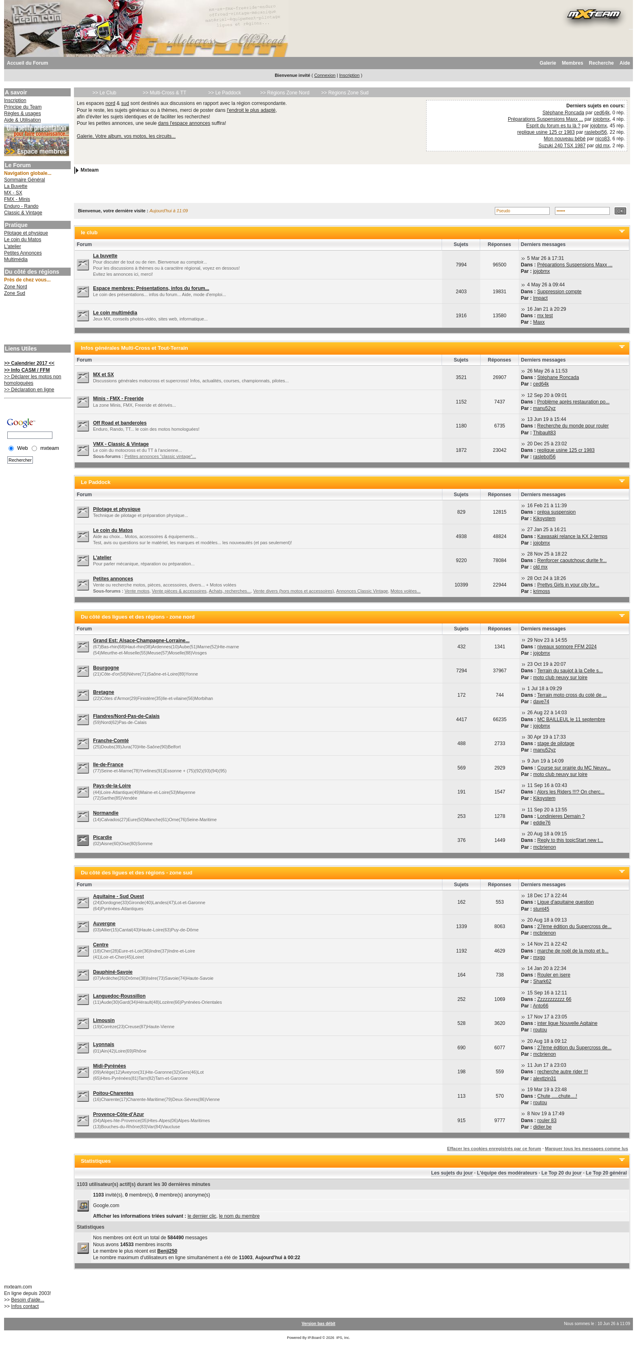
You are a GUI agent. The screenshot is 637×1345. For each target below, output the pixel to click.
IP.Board (314, 1338)
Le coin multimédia (115, 313)
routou (540, 1030)
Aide (625, 63)
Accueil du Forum (27, 63)
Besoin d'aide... (27, 1300)
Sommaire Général (24, 180)
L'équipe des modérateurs (507, 1173)
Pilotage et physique (26, 233)
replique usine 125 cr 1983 (545, 132)
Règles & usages (22, 113)
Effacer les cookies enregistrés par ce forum (494, 1148)
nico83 (602, 139)
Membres (572, 63)
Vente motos (137, 591)
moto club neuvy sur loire (560, 677)
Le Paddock (95, 482)
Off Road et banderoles (120, 423)
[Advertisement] (36, 321)
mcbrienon (544, 847)
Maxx (539, 322)
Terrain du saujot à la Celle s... (569, 671)
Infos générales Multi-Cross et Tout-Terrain (134, 348)
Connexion (325, 75)
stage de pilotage (555, 743)
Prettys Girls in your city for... (568, 585)
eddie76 (542, 823)
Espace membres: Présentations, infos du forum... (151, 288)
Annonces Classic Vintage (362, 591)
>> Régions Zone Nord (284, 93)
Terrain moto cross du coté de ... (572, 695)
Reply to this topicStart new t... (570, 840)
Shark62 (542, 981)
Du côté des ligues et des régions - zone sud (137, 873)
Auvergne (104, 923)
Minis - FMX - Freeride (118, 398)
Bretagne (103, 692)
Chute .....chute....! (557, 1096)
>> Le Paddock (224, 93)
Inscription (349, 75)
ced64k (602, 113)
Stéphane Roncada (563, 113)
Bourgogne (106, 668)
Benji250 (167, 1251)
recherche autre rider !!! (562, 1072)
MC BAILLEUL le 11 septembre (571, 719)
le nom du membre (239, 1216)
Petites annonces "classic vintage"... (160, 456)
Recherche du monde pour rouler (573, 426)
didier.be (542, 1127)
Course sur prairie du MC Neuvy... (574, 768)
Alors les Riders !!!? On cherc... (570, 792)
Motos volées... (405, 591)
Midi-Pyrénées (109, 1066)
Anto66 (540, 1006)
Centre (100, 945)
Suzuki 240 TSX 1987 (562, 145)
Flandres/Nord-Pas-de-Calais (126, 716)
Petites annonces (113, 579)
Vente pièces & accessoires (179, 591)
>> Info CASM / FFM (27, 370)
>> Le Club (105, 93)
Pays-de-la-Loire (112, 786)
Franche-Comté (111, 740)
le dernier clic (202, 1216)
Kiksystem (544, 518)
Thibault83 (544, 433)
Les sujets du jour (452, 1173)
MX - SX (13, 193)
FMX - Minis (17, 199)
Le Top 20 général (606, 1173)
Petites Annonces (23, 253)
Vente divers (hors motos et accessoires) (293, 591)
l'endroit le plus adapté (251, 110)
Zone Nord (15, 287)
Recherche (601, 63)
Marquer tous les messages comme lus (586, 1148)
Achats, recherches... (230, 591)
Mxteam (89, 170)
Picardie (102, 837)
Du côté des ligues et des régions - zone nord (138, 617)
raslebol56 (596, 132)
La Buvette (15, 186)
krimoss (541, 591)
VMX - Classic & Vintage (121, 444)
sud (125, 103)
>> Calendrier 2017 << (29, 363)
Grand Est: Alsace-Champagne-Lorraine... (141, 640)
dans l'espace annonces (184, 123)
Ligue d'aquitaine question (565, 902)
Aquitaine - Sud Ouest (118, 896)
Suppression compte (559, 291)
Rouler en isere (553, 975)
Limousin (104, 1020)
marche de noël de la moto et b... (573, 951)
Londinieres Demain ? (561, 816)
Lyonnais (103, 1044)
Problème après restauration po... (573, 402)
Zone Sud (14, 293)
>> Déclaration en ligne (29, 389)
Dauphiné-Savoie (112, 972)
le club (89, 232)
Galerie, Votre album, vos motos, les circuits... (126, 136)
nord (110, 103)
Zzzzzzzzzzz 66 (554, 999)
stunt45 (541, 909)
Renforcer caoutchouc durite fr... (572, 560)
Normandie (106, 813)
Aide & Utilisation (22, 120)
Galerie (548, 63)
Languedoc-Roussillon (119, 996)
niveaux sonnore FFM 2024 (567, 647)
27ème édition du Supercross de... (574, 926)
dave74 (541, 701)
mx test (545, 315)
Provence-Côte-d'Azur (118, 1114)
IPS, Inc (342, 1338)
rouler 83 (547, 1120)
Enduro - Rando (21, 206)
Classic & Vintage (23, 213)
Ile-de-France (108, 764)
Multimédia (16, 259)
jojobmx (601, 119)
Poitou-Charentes (113, 1093)
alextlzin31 (545, 1078)
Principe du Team (23, 107)
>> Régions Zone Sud (345, 93)
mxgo (539, 957)
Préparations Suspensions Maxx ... (545, 119)
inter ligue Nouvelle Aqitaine (567, 1023)
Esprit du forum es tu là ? (553, 126)
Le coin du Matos (22, 239)
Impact (540, 298)
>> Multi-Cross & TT (164, 93)
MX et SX (103, 374)
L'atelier (12, 246)
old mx (602, 145)
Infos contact (25, 1306)
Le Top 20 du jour (562, 1173)
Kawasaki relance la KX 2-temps (572, 536)
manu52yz (544, 408)
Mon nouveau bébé (565, 139)
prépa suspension (556, 512)
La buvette (105, 256)
